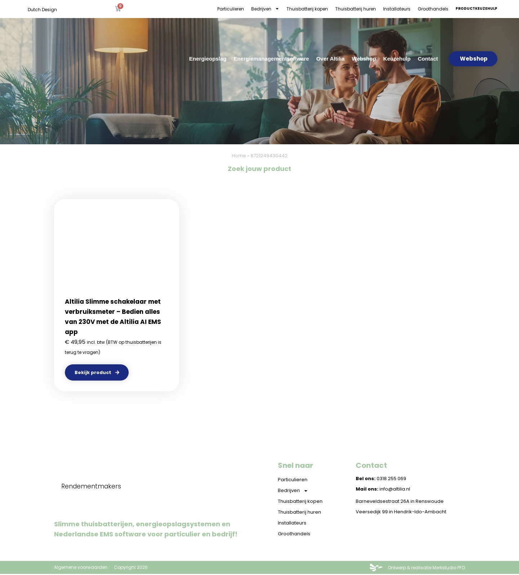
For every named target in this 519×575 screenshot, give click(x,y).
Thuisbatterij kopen (307, 9)
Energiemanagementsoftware (271, 59)
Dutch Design (42, 9)
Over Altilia (330, 59)
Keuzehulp (397, 59)
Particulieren (230, 9)
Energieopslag (207, 59)
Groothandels (433, 9)
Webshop (364, 59)
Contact (428, 59)
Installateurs (397, 9)
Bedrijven (265, 9)
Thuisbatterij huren (355, 9)
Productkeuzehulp (476, 8)
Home (239, 155)
